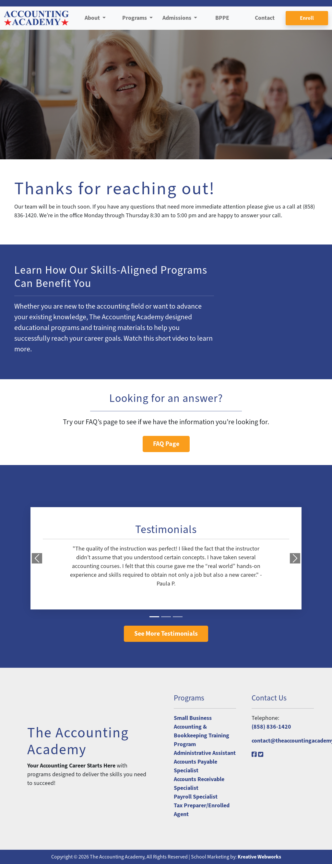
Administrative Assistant (205, 753)
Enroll (307, 18)
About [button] (93, 18)
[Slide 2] (166, 616)
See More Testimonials (166, 633)
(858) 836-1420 (271, 727)
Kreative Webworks (259, 856)
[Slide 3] (178, 616)
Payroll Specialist (196, 797)
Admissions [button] (177, 18)
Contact (265, 18)
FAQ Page (166, 444)
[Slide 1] (154, 616)
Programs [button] (135, 18)
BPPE (222, 18)
